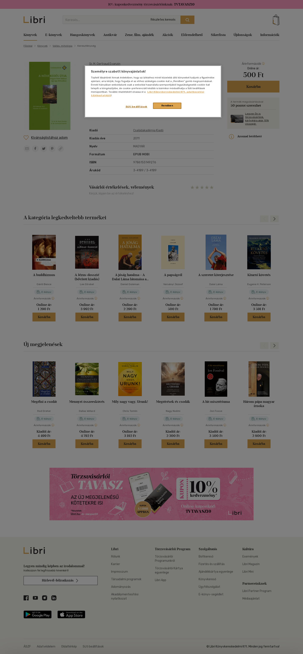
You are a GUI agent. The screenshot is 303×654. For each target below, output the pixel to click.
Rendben (167, 105)
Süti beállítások (136, 106)
